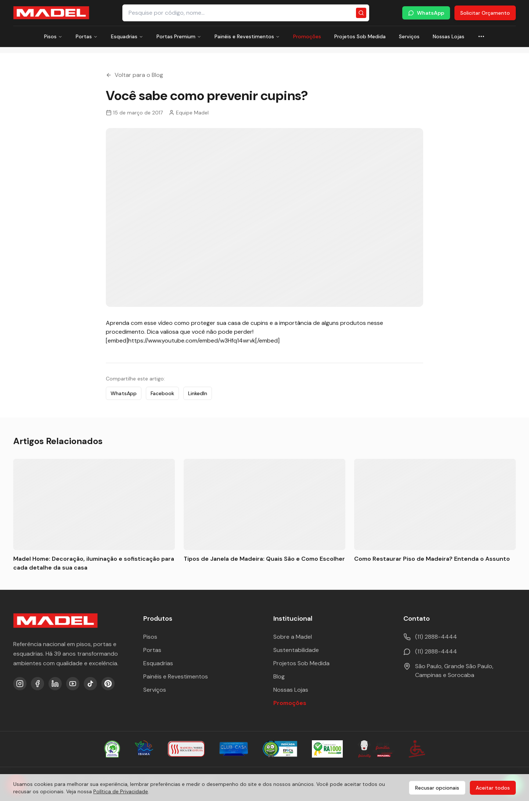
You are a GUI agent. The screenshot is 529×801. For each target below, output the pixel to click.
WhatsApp (426, 13)
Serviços (409, 36)
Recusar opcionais (437, 787)
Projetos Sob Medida (360, 36)
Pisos (53, 36)
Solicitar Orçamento (485, 13)
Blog (279, 676)
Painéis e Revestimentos (247, 36)
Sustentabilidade (296, 650)
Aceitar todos (493, 787)
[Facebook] (37, 683)
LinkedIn (197, 393)
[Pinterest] (108, 683)
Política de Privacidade (120, 791)
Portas (87, 36)
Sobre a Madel (292, 637)
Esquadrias (127, 36)
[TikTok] (90, 683)
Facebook (162, 393)
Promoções (307, 36)
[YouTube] (72, 683)
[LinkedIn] (55, 683)
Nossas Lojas (448, 36)
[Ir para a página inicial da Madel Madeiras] (51, 13)
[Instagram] (19, 683)
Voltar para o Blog (134, 75)
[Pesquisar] (361, 13)
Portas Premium (178, 36)
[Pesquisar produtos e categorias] (245, 12)
